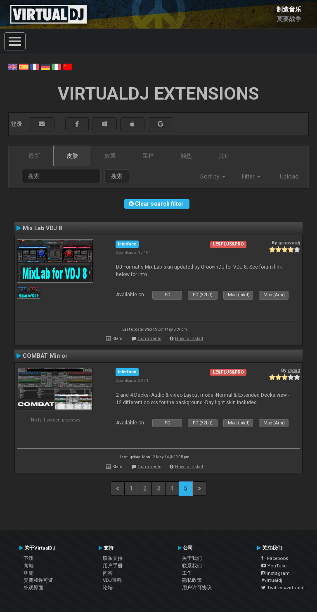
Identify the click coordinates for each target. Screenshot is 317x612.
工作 (187, 573)
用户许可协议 (197, 588)
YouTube (273, 566)
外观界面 (33, 588)
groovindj (289, 242)
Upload (289, 176)
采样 (148, 155)
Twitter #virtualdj (283, 588)
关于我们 (192, 558)
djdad (294, 370)
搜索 (117, 176)
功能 (28, 573)
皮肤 (72, 155)
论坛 (108, 588)
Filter (251, 176)
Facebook (274, 558)
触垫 (186, 155)
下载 (28, 558)
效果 (110, 155)
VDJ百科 (112, 580)
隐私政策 (192, 580)
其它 (224, 155)
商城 (28, 566)
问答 (108, 573)
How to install (189, 338)
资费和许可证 (38, 580)
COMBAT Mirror (45, 355)
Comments (149, 338)
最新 (34, 155)
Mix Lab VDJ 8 (42, 228)
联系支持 (113, 558)
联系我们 (192, 566)
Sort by (212, 176)
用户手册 (113, 566)
